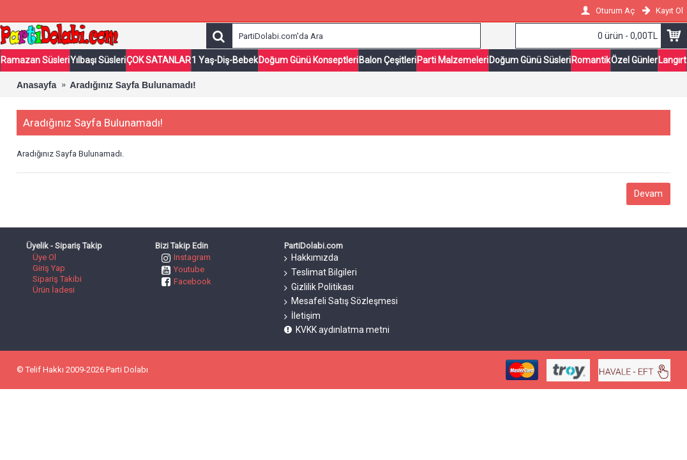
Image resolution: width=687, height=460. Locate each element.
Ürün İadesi (54, 290)
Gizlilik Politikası (319, 287)
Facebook (186, 281)
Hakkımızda (311, 258)
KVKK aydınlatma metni (336, 330)
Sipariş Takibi (57, 279)
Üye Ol (44, 257)
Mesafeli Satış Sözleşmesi (341, 301)
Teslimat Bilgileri (320, 273)
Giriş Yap (49, 268)
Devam (648, 193)
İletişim (302, 316)
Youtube (183, 269)
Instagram (186, 257)
